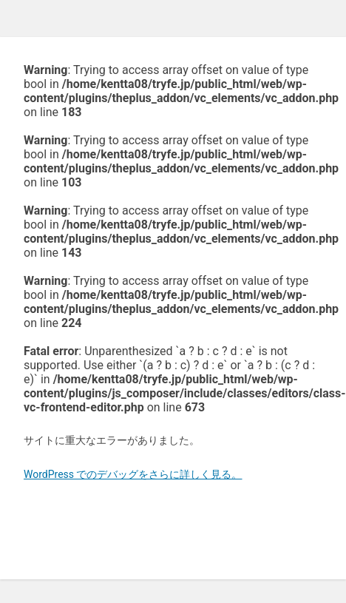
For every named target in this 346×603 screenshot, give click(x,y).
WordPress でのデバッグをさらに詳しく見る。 (133, 474)
